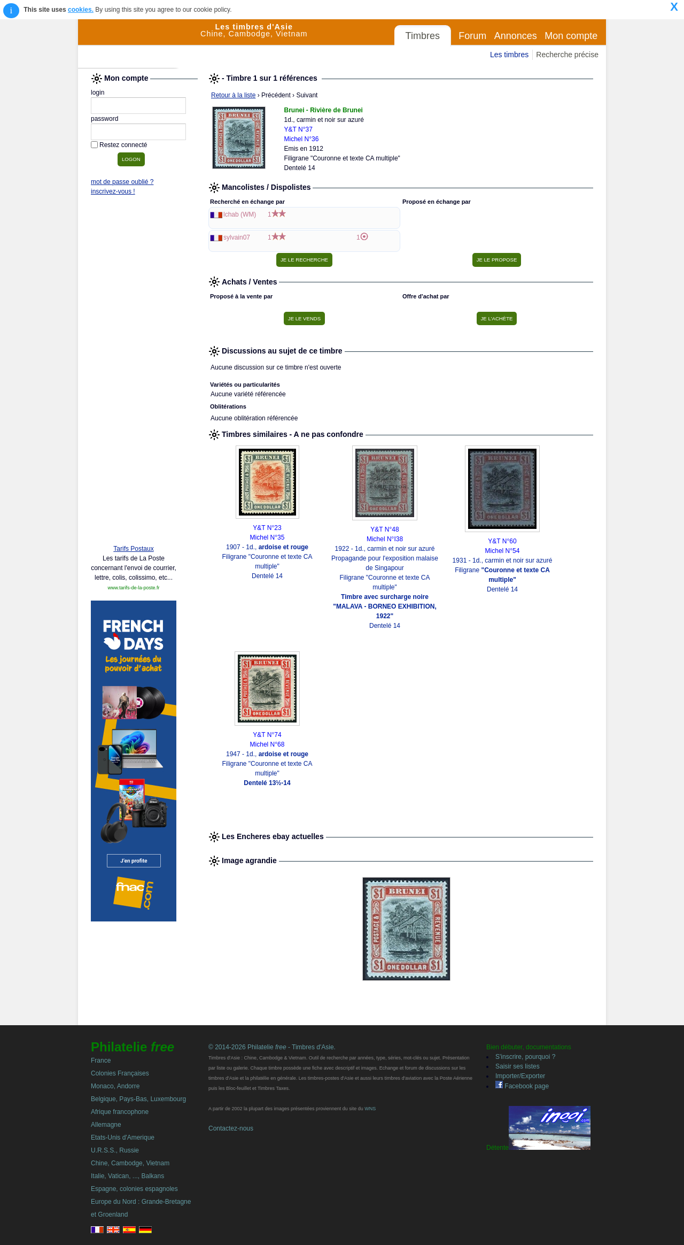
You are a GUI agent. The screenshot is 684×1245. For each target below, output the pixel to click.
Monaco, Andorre (115, 1086)
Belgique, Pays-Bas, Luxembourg (138, 1099)
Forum (472, 35)
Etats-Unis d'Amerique (122, 1137)
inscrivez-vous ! (113, 191)
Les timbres (509, 54)
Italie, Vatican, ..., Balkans (127, 1176)
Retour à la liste (233, 95)
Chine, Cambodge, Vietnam (130, 1163)
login (97, 92)
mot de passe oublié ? (122, 182)
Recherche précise (567, 54)
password (104, 118)
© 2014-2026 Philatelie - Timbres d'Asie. (272, 1047)
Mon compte (571, 35)
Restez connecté (123, 145)
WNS (370, 1108)
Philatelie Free (139, 43)
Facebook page (522, 1086)
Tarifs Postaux (133, 548)
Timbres (423, 35)
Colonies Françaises (120, 1073)
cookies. (81, 9)
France (101, 1060)
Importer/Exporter (520, 1076)
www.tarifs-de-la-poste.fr (133, 587)
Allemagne (106, 1124)
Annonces (515, 35)
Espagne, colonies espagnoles (134, 1189)
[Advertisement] (133, 372)
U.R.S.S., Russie (115, 1150)
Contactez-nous (230, 1128)
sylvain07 (236, 237)
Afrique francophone (120, 1112)
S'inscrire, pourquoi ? (525, 1056)
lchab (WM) (239, 214)
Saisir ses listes (517, 1066)
